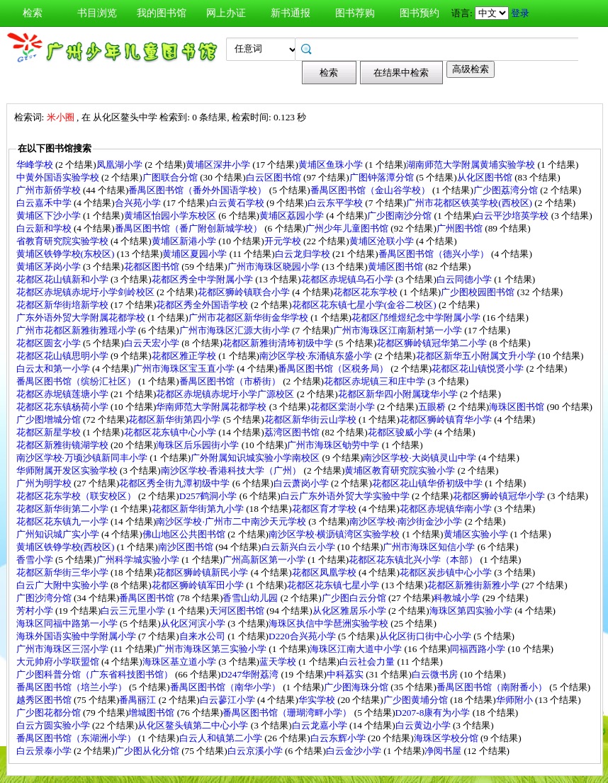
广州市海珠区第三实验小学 (212, 649)
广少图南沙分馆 (400, 215)
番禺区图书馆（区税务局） (334, 368)
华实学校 (317, 700)
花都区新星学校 (49, 432)
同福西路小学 (478, 649)
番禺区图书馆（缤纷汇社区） (77, 381)
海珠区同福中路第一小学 (68, 623)
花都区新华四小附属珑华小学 (399, 394)
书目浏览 (97, 13)
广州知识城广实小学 (58, 534)
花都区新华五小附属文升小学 (477, 355)
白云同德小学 (465, 279)
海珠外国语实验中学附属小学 (77, 636)
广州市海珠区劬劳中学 (334, 445)
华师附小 (515, 700)
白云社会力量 (368, 661)
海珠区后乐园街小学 (198, 445)
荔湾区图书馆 (293, 432)
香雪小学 (35, 559)
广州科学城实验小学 (138, 559)
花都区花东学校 (366, 292)
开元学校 (283, 241)
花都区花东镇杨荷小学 (63, 406)
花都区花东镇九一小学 (63, 521)
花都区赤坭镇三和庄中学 (375, 381)
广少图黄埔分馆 (416, 700)
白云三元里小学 (134, 610)
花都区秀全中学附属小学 (203, 279)
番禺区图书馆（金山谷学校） (371, 190)
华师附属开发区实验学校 (68, 470)
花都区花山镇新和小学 (63, 279)
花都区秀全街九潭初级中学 (175, 483)
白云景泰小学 (45, 750)
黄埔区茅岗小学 (49, 266)
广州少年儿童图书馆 (347, 228)
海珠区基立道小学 (180, 661)
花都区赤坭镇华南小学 (447, 508)
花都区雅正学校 (185, 355)
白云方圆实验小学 (54, 725)
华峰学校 (35, 164)
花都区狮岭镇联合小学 (245, 292)
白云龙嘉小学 (320, 725)
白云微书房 (436, 674)
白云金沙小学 (354, 750)
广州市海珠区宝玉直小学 (185, 368)
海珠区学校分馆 (447, 738)
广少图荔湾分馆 (506, 190)
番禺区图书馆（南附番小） (493, 687)
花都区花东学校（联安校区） (77, 496)
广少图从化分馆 (148, 750)
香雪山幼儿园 (251, 598)
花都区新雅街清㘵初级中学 (279, 343)
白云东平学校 (336, 203)
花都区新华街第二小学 (63, 508)
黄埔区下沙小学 (49, 215)
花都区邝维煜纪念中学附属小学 (417, 317)
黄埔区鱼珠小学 (331, 164)
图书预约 (419, 13)
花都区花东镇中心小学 (171, 432)
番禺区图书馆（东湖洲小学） (77, 738)
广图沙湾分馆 (45, 598)
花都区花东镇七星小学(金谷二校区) (365, 304)
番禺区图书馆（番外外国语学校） (198, 190)
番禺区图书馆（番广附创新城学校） (189, 228)
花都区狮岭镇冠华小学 (500, 496)
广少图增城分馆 (49, 419)
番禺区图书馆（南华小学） (226, 687)
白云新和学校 (45, 228)
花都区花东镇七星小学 (334, 585)
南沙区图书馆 (186, 547)
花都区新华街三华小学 (63, 572)
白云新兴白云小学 (299, 547)
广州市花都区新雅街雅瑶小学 (77, 330)
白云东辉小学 (339, 738)
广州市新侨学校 (49, 190)
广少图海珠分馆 (357, 687)
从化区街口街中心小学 (426, 636)
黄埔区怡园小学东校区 (171, 215)
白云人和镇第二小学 (221, 738)
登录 (520, 13)
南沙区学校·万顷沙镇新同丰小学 (83, 457)
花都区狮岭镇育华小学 (447, 419)
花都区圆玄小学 (49, 343)
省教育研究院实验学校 (63, 241)
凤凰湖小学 (120, 164)
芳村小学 (35, 610)
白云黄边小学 (424, 725)
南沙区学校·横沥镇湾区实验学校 (335, 534)
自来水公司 (203, 636)
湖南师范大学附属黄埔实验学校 (471, 164)
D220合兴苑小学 (303, 636)
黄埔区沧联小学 (382, 241)
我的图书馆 (161, 13)
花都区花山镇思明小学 (63, 355)
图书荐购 (355, 13)
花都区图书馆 (152, 266)
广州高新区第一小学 (265, 559)
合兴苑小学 (139, 203)
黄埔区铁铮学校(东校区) (66, 253)
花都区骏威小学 (401, 432)
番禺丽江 (138, 700)
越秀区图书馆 (45, 700)
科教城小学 (458, 598)
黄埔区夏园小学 (195, 253)
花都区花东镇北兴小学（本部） (414, 559)
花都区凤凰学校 (325, 572)
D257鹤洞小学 (209, 496)
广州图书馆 (461, 228)
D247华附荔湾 (250, 674)
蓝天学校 (278, 661)
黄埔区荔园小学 (292, 215)
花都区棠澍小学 (343, 406)
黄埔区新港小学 (185, 241)
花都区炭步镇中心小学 (447, 572)
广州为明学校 (45, 483)
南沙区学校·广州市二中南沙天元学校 (232, 521)
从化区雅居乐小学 (350, 610)
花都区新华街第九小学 (199, 508)
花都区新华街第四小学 (175, 419)
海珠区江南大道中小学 (357, 649)
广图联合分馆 (171, 177)
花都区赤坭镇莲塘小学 (63, 394)
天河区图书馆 (237, 610)
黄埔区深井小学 (219, 164)
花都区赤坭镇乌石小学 (348, 279)
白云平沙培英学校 (513, 215)
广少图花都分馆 (49, 712)
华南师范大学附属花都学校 (212, 406)
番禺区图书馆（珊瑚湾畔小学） (288, 712)
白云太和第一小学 (54, 368)
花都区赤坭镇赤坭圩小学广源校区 (226, 394)
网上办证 (226, 13)
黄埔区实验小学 (477, 534)
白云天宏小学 (152, 343)
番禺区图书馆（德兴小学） (434, 253)
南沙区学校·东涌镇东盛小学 (317, 355)
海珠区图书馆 (517, 406)
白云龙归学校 (303, 253)
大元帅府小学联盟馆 (58, 661)
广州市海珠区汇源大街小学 (235, 330)
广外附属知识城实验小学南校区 (256, 457)
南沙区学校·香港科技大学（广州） (232, 470)
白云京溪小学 (256, 750)
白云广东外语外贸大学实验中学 (346, 496)
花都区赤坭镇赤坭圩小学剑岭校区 (86, 292)
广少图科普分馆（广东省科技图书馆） (95, 674)
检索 (33, 13)
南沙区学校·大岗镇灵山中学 (420, 457)
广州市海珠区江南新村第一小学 (398, 330)
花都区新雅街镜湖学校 (63, 445)
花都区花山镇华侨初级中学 (428, 483)
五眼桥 (433, 406)
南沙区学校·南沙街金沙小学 (407, 521)
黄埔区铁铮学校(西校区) (66, 547)
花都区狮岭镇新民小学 (203, 572)
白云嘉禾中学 (45, 203)
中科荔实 (346, 674)
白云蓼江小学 (228, 700)
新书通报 (290, 13)
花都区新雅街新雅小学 (474, 585)
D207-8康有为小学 (434, 712)
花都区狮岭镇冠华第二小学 (432, 343)
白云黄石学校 (237, 203)
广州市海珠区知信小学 (430, 547)
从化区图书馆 (485, 177)
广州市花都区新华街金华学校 (249, 317)
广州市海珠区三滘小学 (63, 649)
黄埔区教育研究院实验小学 (400, 470)
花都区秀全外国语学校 (203, 304)
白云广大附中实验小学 (63, 585)
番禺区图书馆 (147, 598)
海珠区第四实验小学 (471, 610)
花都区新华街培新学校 (63, 304)
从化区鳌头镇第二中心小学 (193, 725)
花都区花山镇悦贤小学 (479, 368)
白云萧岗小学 (302, 483)
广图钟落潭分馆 (382, 177)
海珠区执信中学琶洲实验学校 (329, 623)
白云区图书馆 (274, 177)
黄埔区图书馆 (396, 266)
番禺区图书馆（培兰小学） (72, 687)
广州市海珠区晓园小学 (274, 266)
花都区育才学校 (325, 508)
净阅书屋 (443, 750)
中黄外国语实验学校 (58, 177)
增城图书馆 (152, 712)
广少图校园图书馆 (479, 292)
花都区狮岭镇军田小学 (199, 585)
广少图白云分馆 (355, 598)
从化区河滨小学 (194, 623)
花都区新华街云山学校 (311, 419)
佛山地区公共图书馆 (184, 534)
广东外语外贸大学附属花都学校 (81, 317)
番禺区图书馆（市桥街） (231, 381)
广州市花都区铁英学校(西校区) (470, 203)
